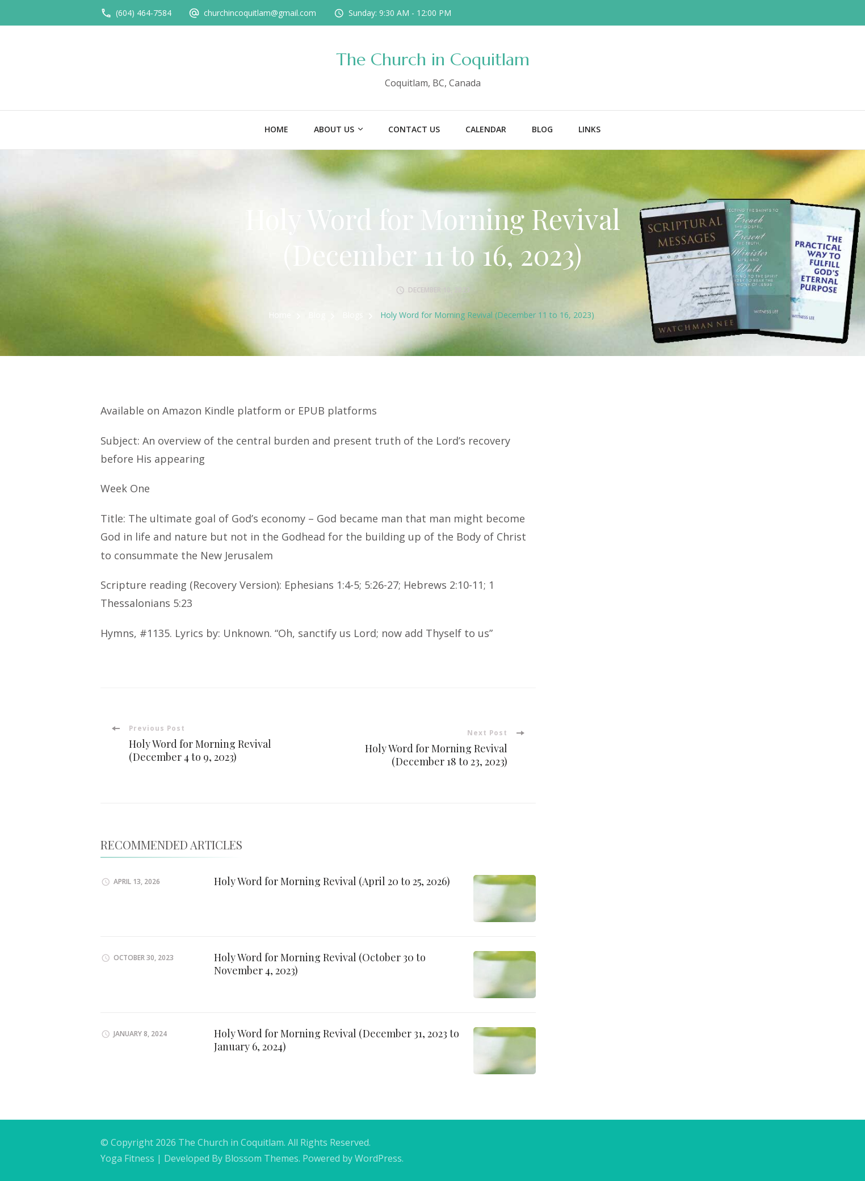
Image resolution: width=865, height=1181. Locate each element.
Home (276, 129)
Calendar (485, 129)
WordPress (378, 1158)
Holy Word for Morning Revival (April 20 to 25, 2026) (332, 881)
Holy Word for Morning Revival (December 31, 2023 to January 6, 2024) (336, 1040)
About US (334, 129)
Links (589, 129)
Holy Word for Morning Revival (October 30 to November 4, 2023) (320, 963)
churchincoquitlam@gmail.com (260, 12)
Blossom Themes (262, 1158)
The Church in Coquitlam (433, 59)
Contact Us (414, 129)
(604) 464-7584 (143, 12)
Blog (542, 129)
